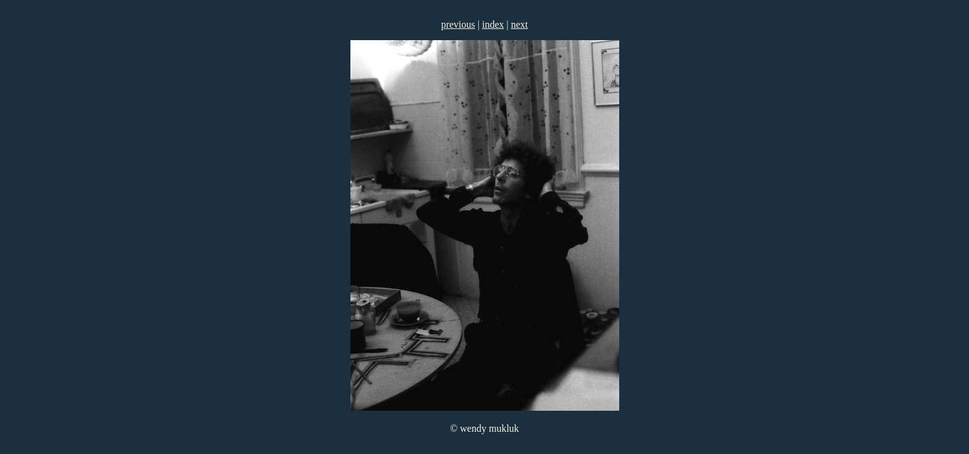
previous (458, 24)
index (493, 24)
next (519, 24)
